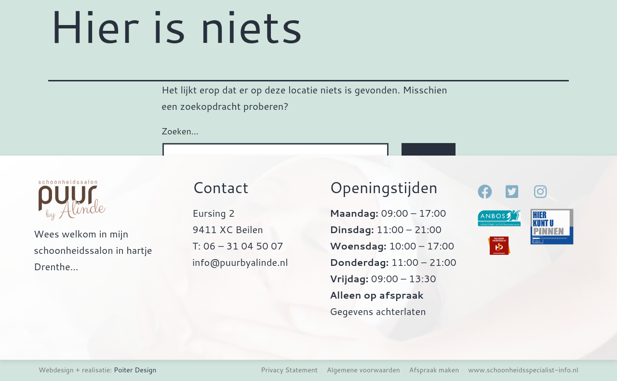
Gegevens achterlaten (378, 311)
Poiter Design (135, 370)
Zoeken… (180, 131)
